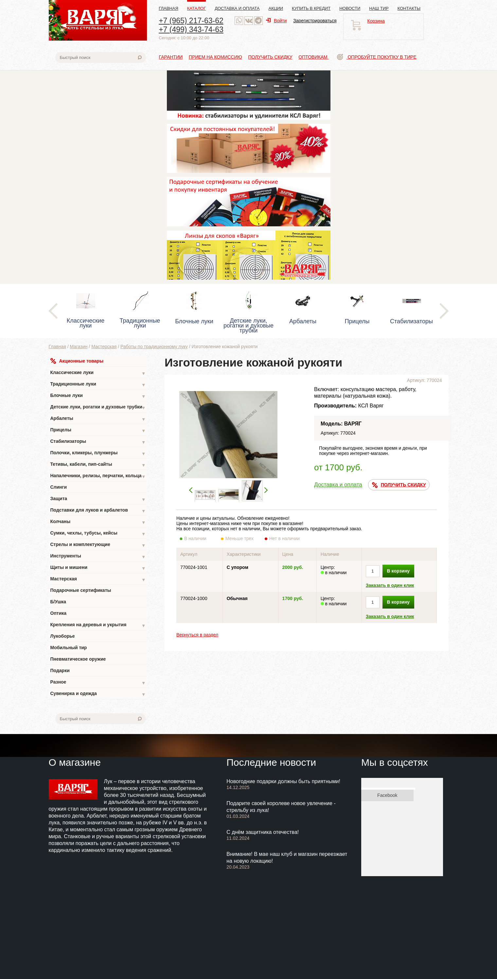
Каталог (196, 8)
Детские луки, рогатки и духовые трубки (98, 407)
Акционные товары (76, 361)
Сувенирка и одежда (98, 694)
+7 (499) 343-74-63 (191, 29)
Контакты (409, 8)
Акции (276, 8)
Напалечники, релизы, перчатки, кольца (98, 476)
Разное (98, 682)
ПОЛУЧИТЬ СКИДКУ (399, 485)
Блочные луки (98, 396)
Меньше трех (241, 538)
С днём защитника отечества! (262, 832)
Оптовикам (313, 57)
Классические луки (98, 373)
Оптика (58, 613)
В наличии (199, 538)
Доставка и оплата (237, 8)
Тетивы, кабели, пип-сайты (98, 464)
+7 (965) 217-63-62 (191, 20)
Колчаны (98, 522)
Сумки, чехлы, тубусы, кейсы (98, 533)
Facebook (387, 795)
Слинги (58, 487)
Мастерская (103, 346)
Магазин (78, 346)
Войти (276, 20)
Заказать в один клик (390, 585)
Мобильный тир (68, 647)
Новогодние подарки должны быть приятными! (283, 781)
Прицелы (98, 430)
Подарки (60, 670)
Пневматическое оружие (78, 659)
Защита (98, 499)
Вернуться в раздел (197, 634)
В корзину (398, 571)
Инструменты (98, 556)
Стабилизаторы (98, 442)
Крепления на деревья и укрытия (98, 625)
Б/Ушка (58, 601)
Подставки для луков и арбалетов (98, 510)
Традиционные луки (98, 384)
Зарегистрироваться (314, 20)
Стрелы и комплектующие (98, 545)
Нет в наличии (284, 538)
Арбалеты (98, 419)
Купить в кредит (311, 8)
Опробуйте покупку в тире (377, 57)
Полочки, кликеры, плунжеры (98, 453)
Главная (168, 8)
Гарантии (171, 57)
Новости (349, 8)
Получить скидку (270, 57)
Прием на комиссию (215, 57)
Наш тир (379, 8)
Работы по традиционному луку (154, 346)
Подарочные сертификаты (80, 590)
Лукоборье (62, 636)
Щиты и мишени (98, 568)
